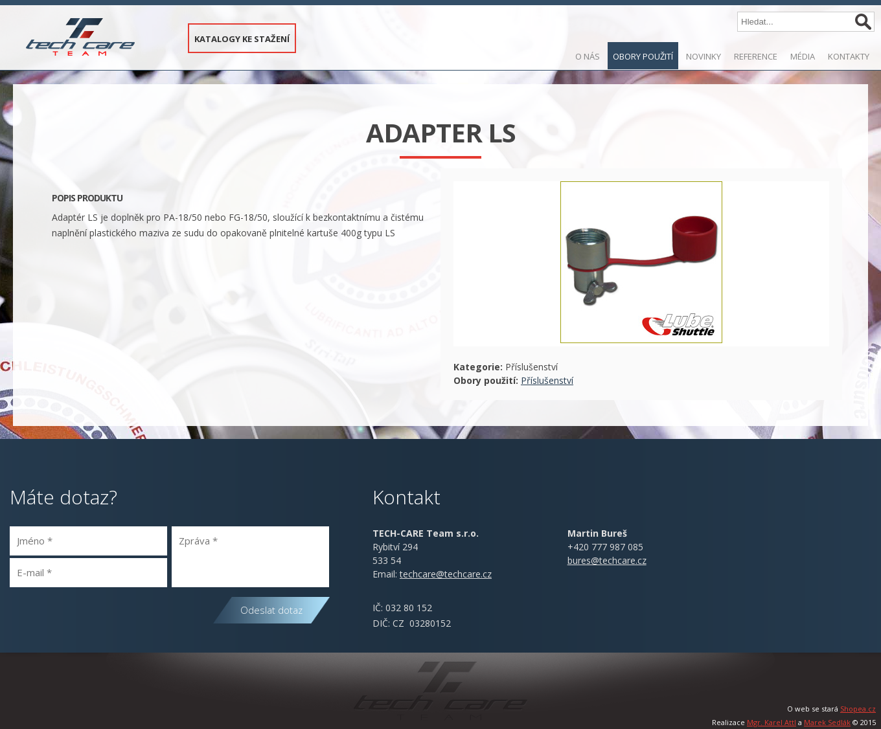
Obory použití (643, 56)
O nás (587, 56)
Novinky (703, 56)
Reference (755, 56)
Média (802, 56)
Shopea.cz (858, 708)
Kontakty (848, 56)
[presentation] (108, 619)
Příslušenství (547, 380)
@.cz (446, 574)
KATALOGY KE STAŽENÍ (242, 39)
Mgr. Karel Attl (771, 722)
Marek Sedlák (827, 722)
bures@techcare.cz (606, 560)
